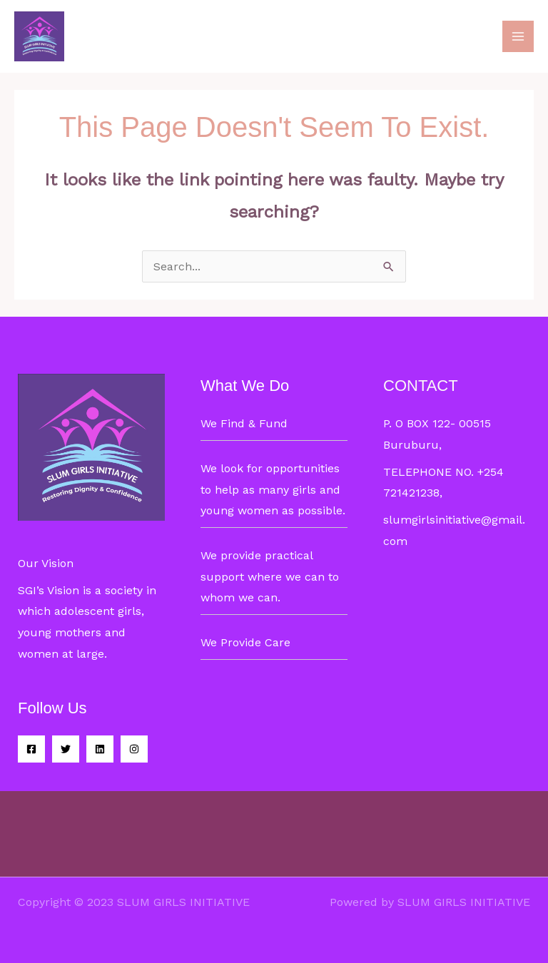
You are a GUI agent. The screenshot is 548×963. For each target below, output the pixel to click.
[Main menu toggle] (518, 36)
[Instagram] (134, 749)
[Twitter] (65, 749)
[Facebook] (31, 749)
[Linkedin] (99, 749)
